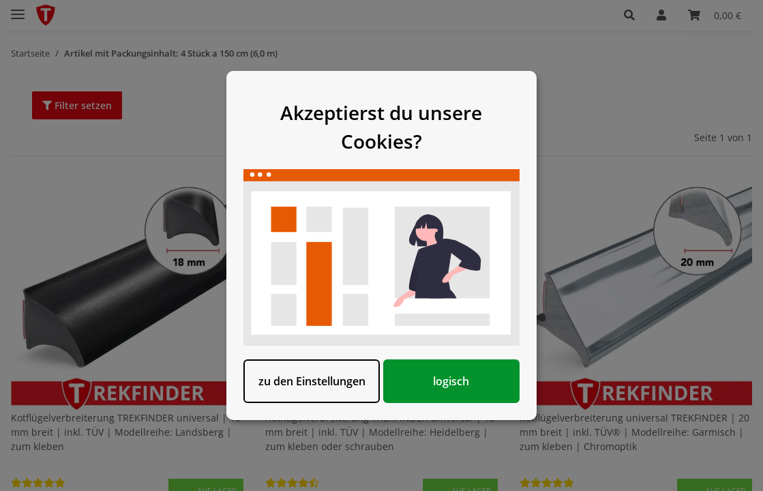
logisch (452, 381)
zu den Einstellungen (311, 381)
